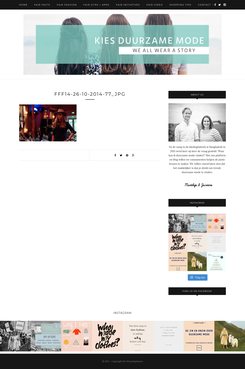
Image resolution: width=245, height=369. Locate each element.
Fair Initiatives (128, 4)
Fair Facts (42, 4)
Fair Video (155, 4)
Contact (204, 4)
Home (23, 4)
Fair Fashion (67, 4)
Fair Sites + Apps (96, 4)
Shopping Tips (180, 4)
